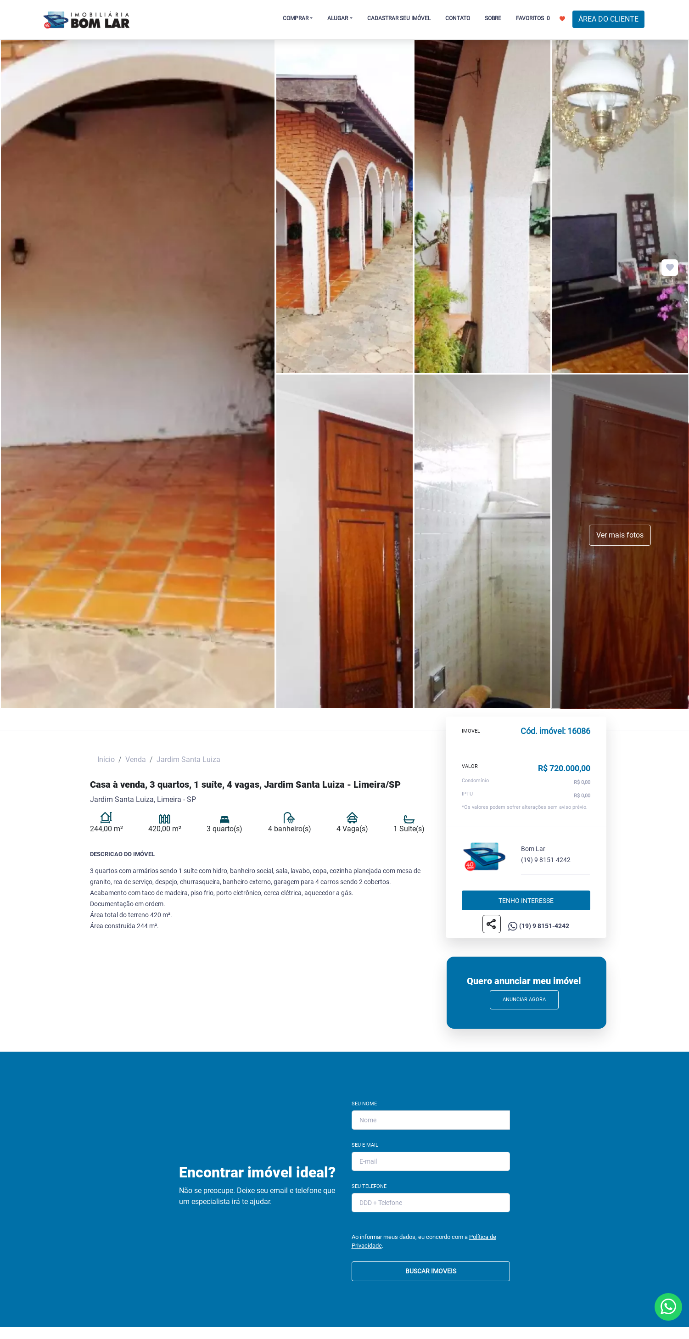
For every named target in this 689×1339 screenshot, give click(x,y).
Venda (135, 759)
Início (106, 759)
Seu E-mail (365, 1145)
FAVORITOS (540, 18)
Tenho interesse (526, 900)
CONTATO (457, 18)
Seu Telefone (369, 1186)
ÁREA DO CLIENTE (608, 19)
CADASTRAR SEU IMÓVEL (399, 18)
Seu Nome (364, 1104)
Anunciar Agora (524, 1000)
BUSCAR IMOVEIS (430, 1271)
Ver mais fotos (620, 535)
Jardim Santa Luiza (188, 759)
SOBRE (493, 18)
